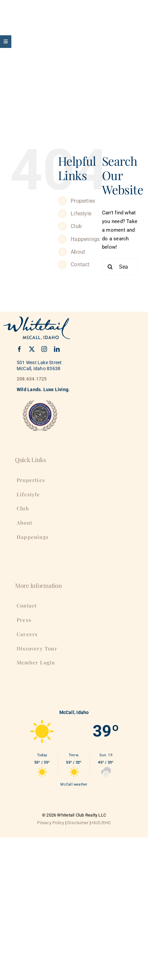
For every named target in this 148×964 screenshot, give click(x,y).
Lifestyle (81, 213)
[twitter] (32, 349)
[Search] (110, 266)
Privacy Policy (50, 822)
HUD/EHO (101, 822)
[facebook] (19, 349)
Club (76, 226)
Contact (80, 264)
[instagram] (44, 349)
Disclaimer (77, 822)
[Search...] (120, 266)
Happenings (85, 239)
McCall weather (73, 784)
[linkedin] (57, 349)
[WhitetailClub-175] (23, 9)
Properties (83, 201)
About (78, 252)
